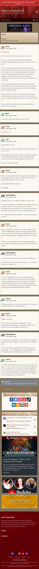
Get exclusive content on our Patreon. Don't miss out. (19, 503)
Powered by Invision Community (19, 560)
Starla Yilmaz (10, 434)
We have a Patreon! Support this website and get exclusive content (18, 3)
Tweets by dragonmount (8, 533)
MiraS (7, 113)
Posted (10, 48)
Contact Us (23, 557)
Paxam (5, 39)
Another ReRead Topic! (13, 432)
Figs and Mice (10, 421)
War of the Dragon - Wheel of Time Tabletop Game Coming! (16, 460)
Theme (11, 557)
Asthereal (9, 428)
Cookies (28, 557)
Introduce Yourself (13, 40)
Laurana (8, 298)
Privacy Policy (17, 557)
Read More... (6, 472)
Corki (7, 139)
